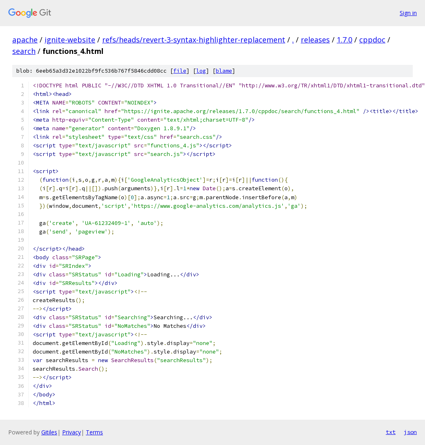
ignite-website (70, 39)
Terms (94, 432)
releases (315, 39)
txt (391, 432)
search (24, 51)
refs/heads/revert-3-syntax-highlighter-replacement (193, 39)
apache (25, 39)
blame (224, 70)
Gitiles (49, 432)
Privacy (71, 432)
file (179, 70)
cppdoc (372, 39)
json (410, 432)
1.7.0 (344, 39)
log (201, 70)
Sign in (408, 13)
